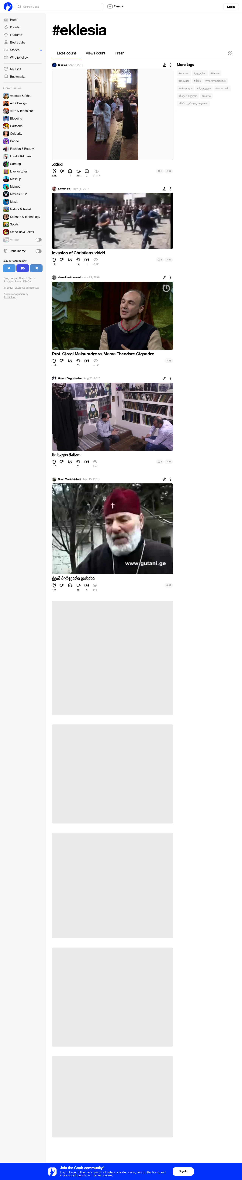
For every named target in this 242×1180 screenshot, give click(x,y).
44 (168, 461)
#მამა (197, 81)
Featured (13, 35)
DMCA (27, 281)
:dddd (57, 164)
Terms (32, 278)
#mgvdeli (184, 81)
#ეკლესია (200, 73)
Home (11, 20)
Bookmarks (14, 76)
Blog (6, 278)
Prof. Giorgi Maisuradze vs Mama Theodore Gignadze (103, 354)
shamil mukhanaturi (69, 277)
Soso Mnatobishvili (69, 479)
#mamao (184, 73)
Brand (22, 278)
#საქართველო (188, 96)
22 (168, 259)
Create (115, 6)
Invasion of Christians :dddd (78, 253)
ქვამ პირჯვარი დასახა (73, 578)
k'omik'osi (64, 188)
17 (168, 585)
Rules (18, 281)
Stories (23, 50)
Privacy (8, 281)
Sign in (183, 1171)
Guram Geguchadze (69, 378)
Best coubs (14, 42)
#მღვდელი (204, 88)
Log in (231, 7)
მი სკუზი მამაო (66, 455)
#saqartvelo (222, 88)
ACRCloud (10, 297)
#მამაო (215, 73)
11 (168, 171)
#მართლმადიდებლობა (193, 103)
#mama (206, 96)
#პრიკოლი (185, 88)
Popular (12, 27)
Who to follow (16, 57)
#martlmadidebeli (215, 81)
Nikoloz (62, 65)
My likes (12, 69)
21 (168, 360)
